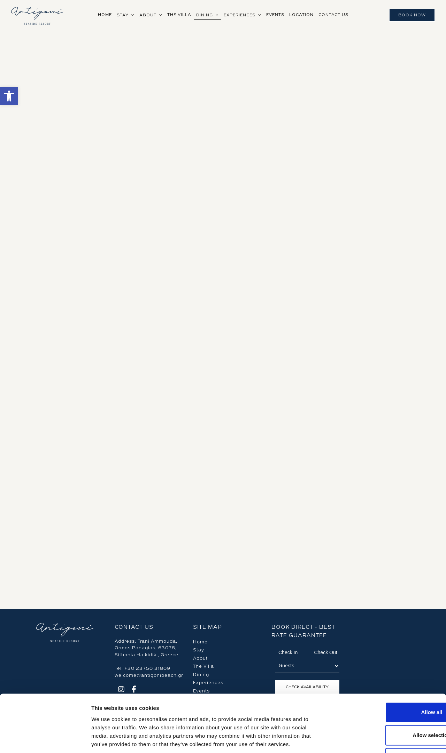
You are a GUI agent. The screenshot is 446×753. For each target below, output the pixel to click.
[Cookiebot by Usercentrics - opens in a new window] (45, 739)
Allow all (388, 661)
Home (200, 642)
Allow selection (388, 684)
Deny (388, 707)
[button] (9, 96)
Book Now (412, 15)
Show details (365, 739)
